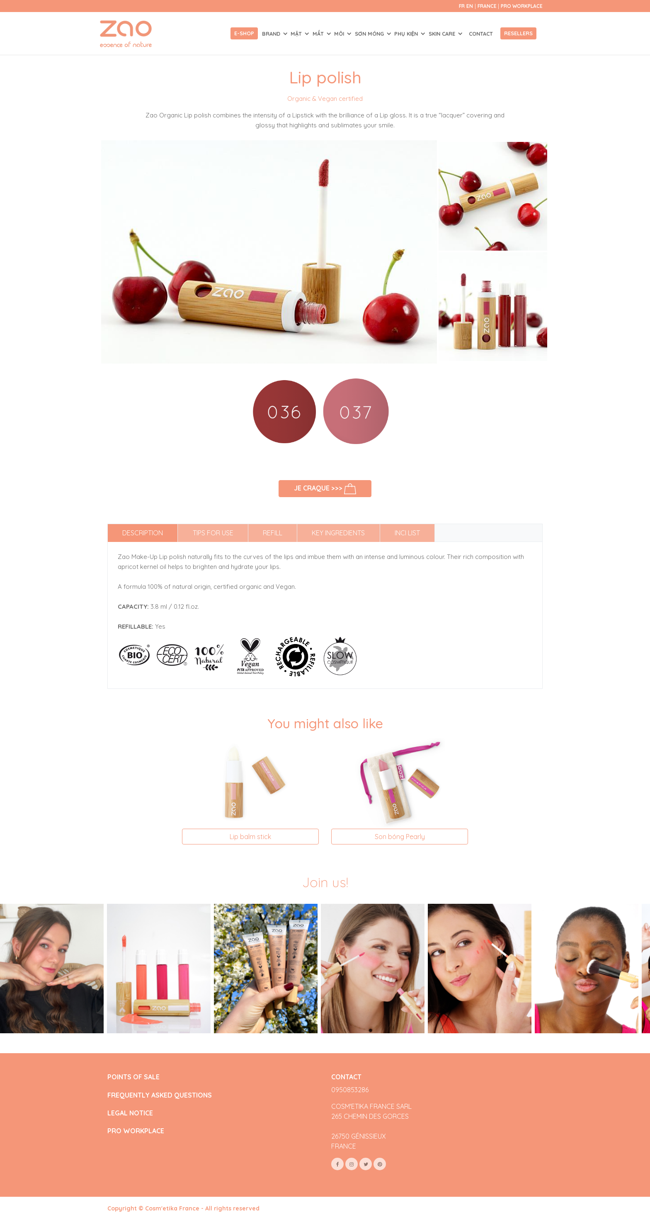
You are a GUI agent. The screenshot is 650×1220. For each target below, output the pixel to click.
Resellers (518, 33)
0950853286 (350, 1090)
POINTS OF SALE (133, 1077)
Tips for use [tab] (213, 533)
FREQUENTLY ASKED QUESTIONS (159, 1095)
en (469, 6)
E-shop (244, 33)
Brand (272, 33)
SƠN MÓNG (370, 33)
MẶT (297, 33)
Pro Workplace (522, 6)
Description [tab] (142, 533)
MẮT (319, 33)
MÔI (340, 33)
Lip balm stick (250, 836)
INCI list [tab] (407, 533)
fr (462, 6)
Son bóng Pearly (400, 836)
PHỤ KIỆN (407, 33)
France (488, 6)
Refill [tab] (272, 533)
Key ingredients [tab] (338, 533)
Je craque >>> (325, 488)
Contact (481, 33)
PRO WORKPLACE (135, 1131)
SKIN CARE (443, 33)
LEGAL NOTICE (130, 1113)
